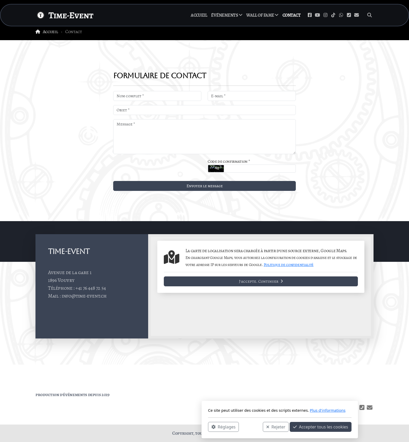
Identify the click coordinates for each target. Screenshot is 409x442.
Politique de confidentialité (289, 264)
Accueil (50, 31)
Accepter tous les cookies (245, 426)
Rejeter (200, 426)
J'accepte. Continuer (261, 281)
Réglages (148, 426)
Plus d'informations (252, 410)
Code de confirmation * (229, 161)
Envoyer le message (205, 186)
